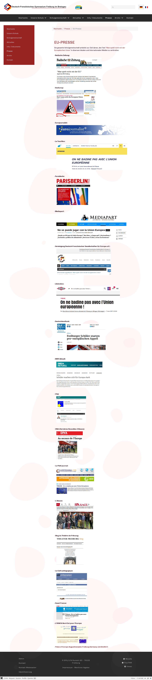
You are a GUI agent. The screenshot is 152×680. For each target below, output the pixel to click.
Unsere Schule (12, 33)
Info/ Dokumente (13, 47)
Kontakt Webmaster (27, 668)
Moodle (127, 659)
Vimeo (128, 666)
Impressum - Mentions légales (76, 668)
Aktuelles (10, 42)
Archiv (9, 55)
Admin (21, 659)
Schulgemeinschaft (14, 38)
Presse (9, 51)
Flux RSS (127, 663)
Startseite (11, 29)
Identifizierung (25, 672)
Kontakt (10, 60)
